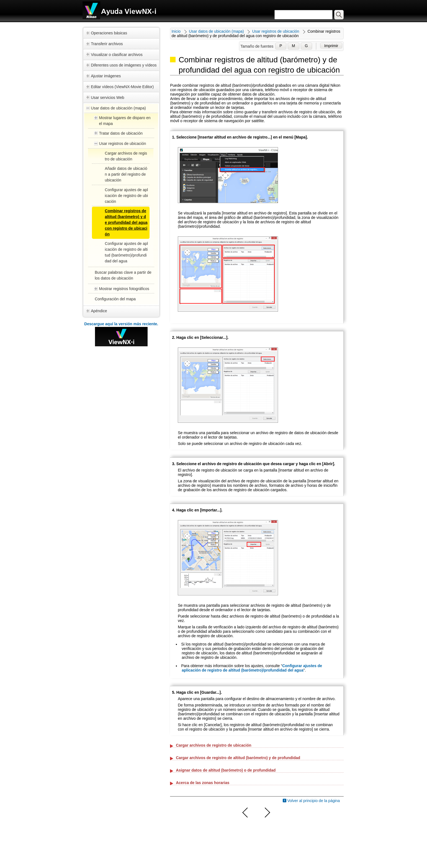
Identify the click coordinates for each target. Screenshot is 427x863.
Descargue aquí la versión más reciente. (121, 324)
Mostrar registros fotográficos (124, 288)
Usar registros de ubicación (122, 143)
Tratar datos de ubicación (121, 133)
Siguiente (266, 812)
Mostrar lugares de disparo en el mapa (125, 121)
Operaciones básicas (109, 33)
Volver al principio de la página (313, 800)
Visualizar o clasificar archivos (116, 54)
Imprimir (331, 45)
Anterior (245, 812)
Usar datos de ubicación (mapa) (118, 108)
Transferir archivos (107, 44)
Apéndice (99, 311)
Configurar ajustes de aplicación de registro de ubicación (126, 196)
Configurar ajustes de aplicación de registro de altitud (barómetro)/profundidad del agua (252, 668)
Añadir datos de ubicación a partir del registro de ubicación (126, 174)
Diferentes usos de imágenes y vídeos (123, 65)
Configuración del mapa (115, 299)
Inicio (176, 31)
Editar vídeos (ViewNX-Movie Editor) (122, 86)
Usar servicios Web (107, 97)
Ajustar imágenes (106, 76)
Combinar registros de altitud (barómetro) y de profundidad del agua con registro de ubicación (126, 222)
